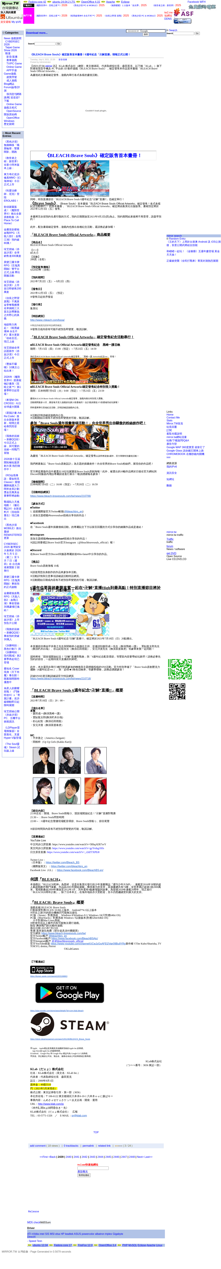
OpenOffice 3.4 (107, 1245)
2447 (124, 1157)
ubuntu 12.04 (40, 1245)
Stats (169, 420)
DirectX (31, 1236)
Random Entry (176, 238)
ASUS (77, 1234)
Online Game (13, 67)
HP (62, 1234)
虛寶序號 (10, 77)
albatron (99, 1234)
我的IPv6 (172, 466)
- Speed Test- (35, 1241)
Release (33, 1211)
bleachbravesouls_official (70, 941)
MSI (52, 1234)
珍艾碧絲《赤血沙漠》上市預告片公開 (11, 619)
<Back (52, 1157)
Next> (141, 1157)
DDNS (168, 18)
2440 (69, 1157)
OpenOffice (12, 117)
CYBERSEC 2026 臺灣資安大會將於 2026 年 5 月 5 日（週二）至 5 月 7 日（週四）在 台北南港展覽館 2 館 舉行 (12, 557)
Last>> (148, 1157)
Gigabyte (118, 1234)
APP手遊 (10, 70)
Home (170, 414)
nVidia (35, 1234)
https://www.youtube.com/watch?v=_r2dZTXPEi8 (73, 852)
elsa (57, 1234)
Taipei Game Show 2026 (12, 49)
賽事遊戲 (10, 60)
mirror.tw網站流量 (177, 437)
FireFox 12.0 (85, 1245)
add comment (38, 1145)
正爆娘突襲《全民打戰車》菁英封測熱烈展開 (192, 260)
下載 (6, 100)
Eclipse (125, 1)
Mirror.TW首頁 (175, 423)
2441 (77, 1157)
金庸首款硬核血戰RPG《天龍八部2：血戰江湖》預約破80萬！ (12, 236)
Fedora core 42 (37, 1)
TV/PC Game (13, 63)
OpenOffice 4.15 (90, 1)
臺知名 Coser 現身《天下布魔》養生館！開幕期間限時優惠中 (11, 675)
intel (42, 1234)
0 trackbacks (71, 1145)
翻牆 (169, 485)
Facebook (193, 1)
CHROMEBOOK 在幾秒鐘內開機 (185, 454)
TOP (96, 1132)
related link (104, 1145)
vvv (168, 457)
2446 (116, 1157)
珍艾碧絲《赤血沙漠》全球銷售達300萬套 (12, 252)
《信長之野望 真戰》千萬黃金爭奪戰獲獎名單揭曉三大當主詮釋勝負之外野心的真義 (11, 308)
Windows (9, 121)
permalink (88, 1145)
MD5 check (33, 1222)
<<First (44, 1157)
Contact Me (173, 417)
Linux (159, 1245)
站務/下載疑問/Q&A (178, 440)
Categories (10, 32)
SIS (47, 1234)
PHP (125, 1245)
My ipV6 (16, 22)
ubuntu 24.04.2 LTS (64, 1)
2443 (92, 1157)
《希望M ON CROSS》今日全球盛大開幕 (12, 403)
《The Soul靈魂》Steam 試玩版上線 (12, 747)
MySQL (132, 1245)
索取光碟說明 (174, 433)
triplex (108, 1234)
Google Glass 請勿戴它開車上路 (185, 450)
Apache (110, 1)
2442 (84, 1157)
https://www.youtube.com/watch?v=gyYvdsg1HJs (78, 848)
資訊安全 (172, 473)
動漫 (8, 53)
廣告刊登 (172, 443)
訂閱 (169, 430)
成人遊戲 (10, 80)
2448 (132, 1157)
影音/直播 (10, 56)
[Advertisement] (177, 89)
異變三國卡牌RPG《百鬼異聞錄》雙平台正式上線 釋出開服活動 (12, 269)
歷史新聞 (9, 124)
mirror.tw (171, 532)
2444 (100, 1157)
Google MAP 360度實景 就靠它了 (186, 447)
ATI (29, 1234)
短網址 (170, 479)
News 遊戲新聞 (12, 38)
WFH (202, 1)
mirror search (174, 235)
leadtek (69, 1234)
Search (172, 30)
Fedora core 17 (63, 1245)
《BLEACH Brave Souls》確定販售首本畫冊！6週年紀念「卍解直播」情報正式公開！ (80, 54)
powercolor (88, 1234)
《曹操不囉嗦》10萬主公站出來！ (12, 367)
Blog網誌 (9, 83)
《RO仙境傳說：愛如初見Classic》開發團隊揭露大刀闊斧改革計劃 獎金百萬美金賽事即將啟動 (12, 485)
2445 (108, 1157)
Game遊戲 (10, 73)
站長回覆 (172, 427)
